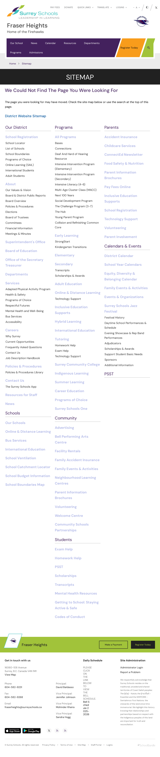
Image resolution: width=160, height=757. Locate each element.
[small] (134, 7)
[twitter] (156, 7)
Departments (92, 43)
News (34, 43)
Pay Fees (55, 7)
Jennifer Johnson (65, 697)
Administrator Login (131, 667)
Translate (104, 7)
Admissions (36, 52)
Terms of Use (66, 745)
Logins (110, 745)
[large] (139, 7)
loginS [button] (121, 7)
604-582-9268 (14, 697)
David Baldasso (65, 687)
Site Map (82, 745)
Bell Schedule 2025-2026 (86, 708)
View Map (10, 674)
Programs (15, 52)
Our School (16, 43)
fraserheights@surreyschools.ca (23, 707)
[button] (148, 47)
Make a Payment (113, 644)
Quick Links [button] (85, 7)
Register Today (129, 47)
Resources (70, 43)
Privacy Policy (48, 745)
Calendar (50, 43)
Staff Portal (96, 745)
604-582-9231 (13, 687)
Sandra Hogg (63, 717)
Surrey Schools (14, 745)
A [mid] (136, 7)
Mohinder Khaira (65, 707)
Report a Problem (130, 672)
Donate (68, 7)
